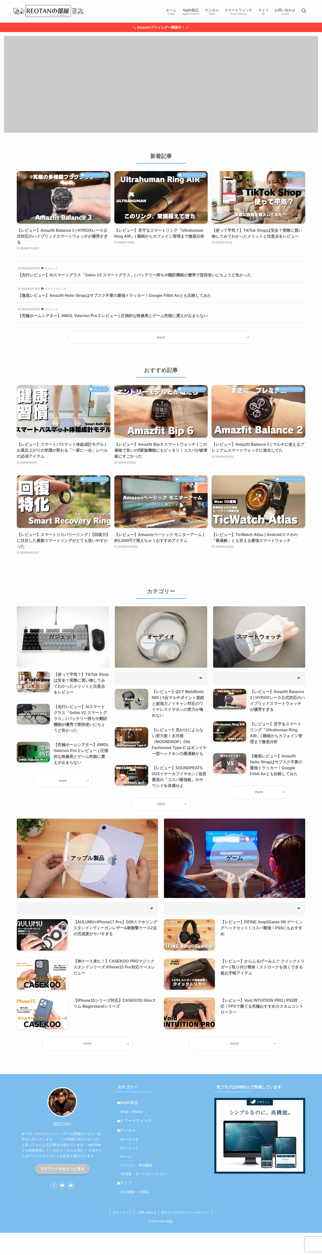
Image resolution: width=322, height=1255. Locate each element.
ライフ (128, 1202)
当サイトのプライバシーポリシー (185, 1235)
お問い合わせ (146, 1235)
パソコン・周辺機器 (140, 1180)
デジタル (130, 1137)
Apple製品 (131, 1103)
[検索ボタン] (303, 11)
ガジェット (133, 1159)
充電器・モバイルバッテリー (146, 1191)
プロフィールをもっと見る (62, 1169)
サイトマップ (122, 1235)
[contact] (70, 1185)
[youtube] (62, 1185)
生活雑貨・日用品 (138, 1213)
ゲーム (129, 1170)
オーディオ (133, 1149)
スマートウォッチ (138, 1126)
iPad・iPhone (135, 1115)
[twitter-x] (54, 1185)
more (161, 337)
